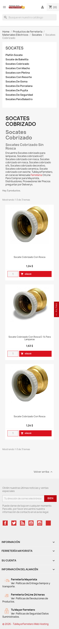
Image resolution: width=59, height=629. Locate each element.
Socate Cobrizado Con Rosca (29, 257)
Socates (14, 48)
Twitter (13, 523)
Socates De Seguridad (19, 94)
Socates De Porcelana (19, 86)
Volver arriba (43, 472)
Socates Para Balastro (19, 99)
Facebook (5, 523)
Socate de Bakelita (17, 59)
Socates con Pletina (18, 72)
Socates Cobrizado (17, 64)
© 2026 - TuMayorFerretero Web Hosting (25, 624)
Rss (22, 523)
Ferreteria (36, 175)
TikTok (48, 523)
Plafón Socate (14, 55)
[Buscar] (29, 17)
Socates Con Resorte (19, 77)
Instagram (39, 523)
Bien (50, 498)
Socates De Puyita (17, 90)
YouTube (31, 523)
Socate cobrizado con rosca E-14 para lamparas (29, 338)
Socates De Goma (16, 81)
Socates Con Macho (18, 68)
